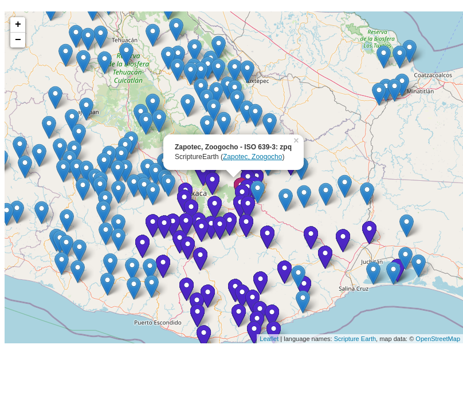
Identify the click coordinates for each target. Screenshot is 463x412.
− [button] (18, 40)
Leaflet (269, 338)
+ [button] (18, 24)
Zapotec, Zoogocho (252, 157)
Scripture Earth (355, 338)
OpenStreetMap (437, 338)
